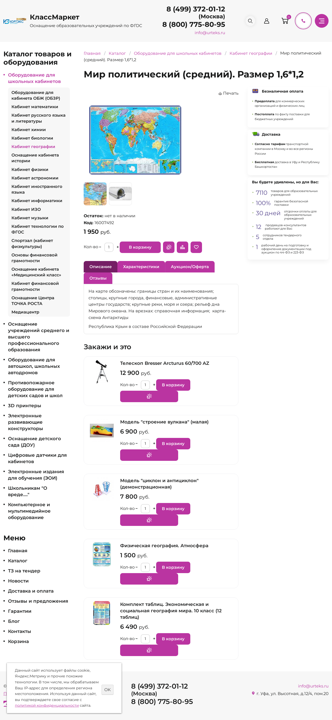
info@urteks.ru (208, 32)
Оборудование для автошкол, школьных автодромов (34, 366)
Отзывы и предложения (38, 601)
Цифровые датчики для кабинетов (37, 458)
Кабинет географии (33, 146)
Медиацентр (25, 312)
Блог (14, 621)
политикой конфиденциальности (47, 705)
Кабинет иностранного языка (36, 189)
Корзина (18, 641)
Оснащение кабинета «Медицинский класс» (36, 272)
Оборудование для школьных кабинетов (34, 78)
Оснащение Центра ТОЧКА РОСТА (32, 300)
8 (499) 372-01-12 (194, 9)
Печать (230, 93)
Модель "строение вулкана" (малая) (164, 422)
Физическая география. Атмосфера (164, 545)
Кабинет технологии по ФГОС (37, 229)
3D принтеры (24, 405)
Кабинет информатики (36, 200)
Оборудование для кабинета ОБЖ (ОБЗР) (35, 95)
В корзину (140, 247)
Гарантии (19, 611)
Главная (17, 550)
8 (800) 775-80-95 (191, 24)
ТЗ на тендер (24, 571)
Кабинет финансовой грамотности (35, 286)
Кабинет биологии (32, 138)
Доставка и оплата (31, 591)
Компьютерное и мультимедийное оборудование (29, 511)
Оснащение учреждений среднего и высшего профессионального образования (38, 336)
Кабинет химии (28, 129)
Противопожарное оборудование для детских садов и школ (35, 389)
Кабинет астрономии (34, 178)
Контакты (19, 631)
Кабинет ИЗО (26, 209)
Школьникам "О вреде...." (27, 491)
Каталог (17, 560)
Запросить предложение (168, 247)
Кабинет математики (34, 106)
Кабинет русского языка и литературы (38, 118)
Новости (18, 581)
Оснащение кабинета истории (35, 158)
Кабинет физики (29, 169)
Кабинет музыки (29, 217)
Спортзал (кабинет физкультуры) (32, 243)
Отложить (196, 247)
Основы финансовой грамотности (34, 258)
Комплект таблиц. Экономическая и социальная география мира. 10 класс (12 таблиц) (171, 611)
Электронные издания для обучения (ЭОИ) (36, 475)
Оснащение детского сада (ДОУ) (34, 442)
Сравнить (182, 247)
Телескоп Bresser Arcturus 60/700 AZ (164, 363)
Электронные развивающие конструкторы (25, 422)
